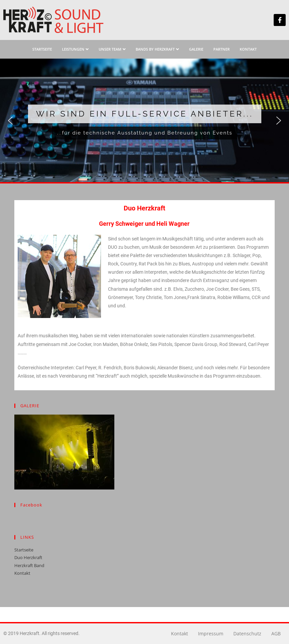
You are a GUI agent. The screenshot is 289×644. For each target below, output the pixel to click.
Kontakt (22, 573)
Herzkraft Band (29, 565)
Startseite (23, 550)
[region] (144, 120)
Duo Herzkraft (28, 557)
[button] (10, 120)
